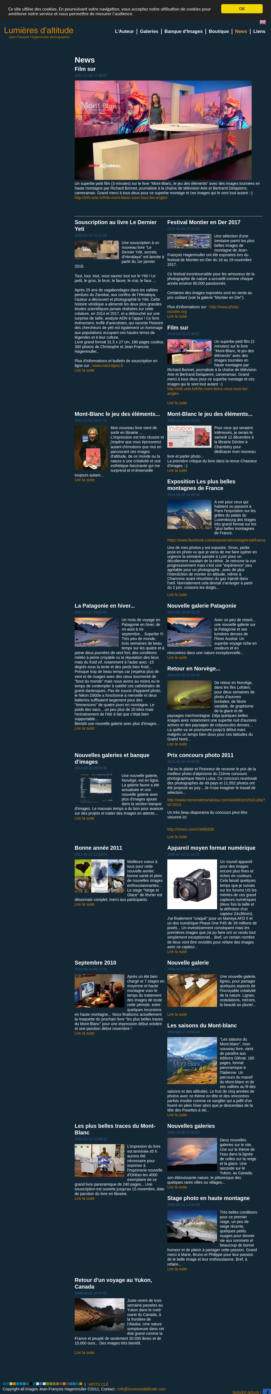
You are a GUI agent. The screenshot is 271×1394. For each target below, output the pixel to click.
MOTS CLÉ (99, 1384)
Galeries (149, 31)
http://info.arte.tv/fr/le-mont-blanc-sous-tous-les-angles (121, 197)
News (241, 31)
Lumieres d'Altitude (39, 33)
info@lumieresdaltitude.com (142, 1389)
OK (242, 9)
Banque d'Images (184, 31)
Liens (259, 31)
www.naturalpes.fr (108, 365)
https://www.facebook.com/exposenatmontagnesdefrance (216, 540)
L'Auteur (124, 31)
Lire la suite (85, 370)
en (264, 23)
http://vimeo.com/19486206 (190, 829)
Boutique (219, 31)
